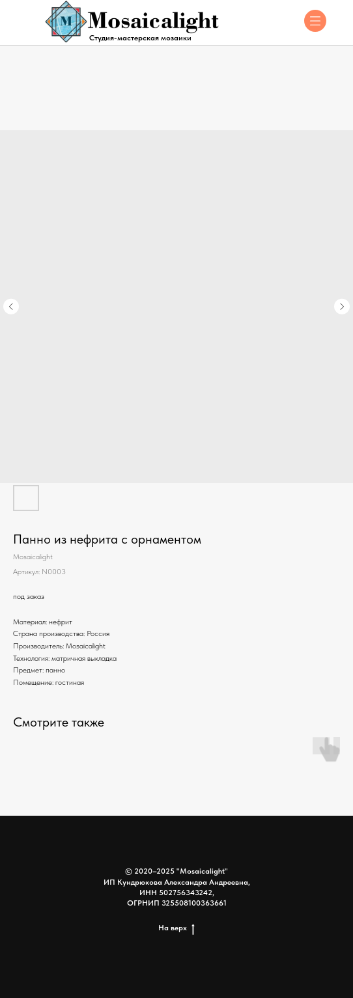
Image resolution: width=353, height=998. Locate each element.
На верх (176, 928)
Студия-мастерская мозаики (140, 37)
